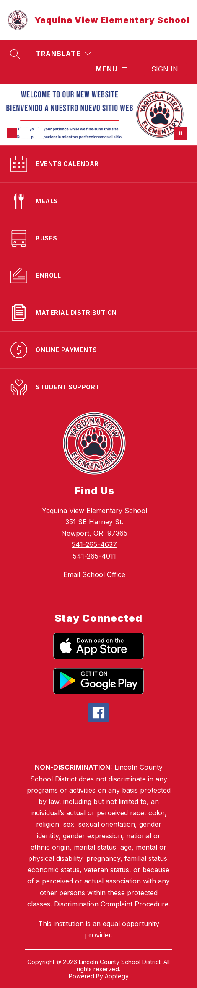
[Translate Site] (63, 54)
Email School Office (94, 574)
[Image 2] (25, 133)
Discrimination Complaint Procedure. (112, 904)
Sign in (164, 69)
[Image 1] (12, 133)
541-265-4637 (94, 544)
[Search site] (15, 54)
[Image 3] (39, 133)
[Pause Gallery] (180, 133)
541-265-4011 (94, 556)
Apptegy (117, 976)
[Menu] (111, 69)
